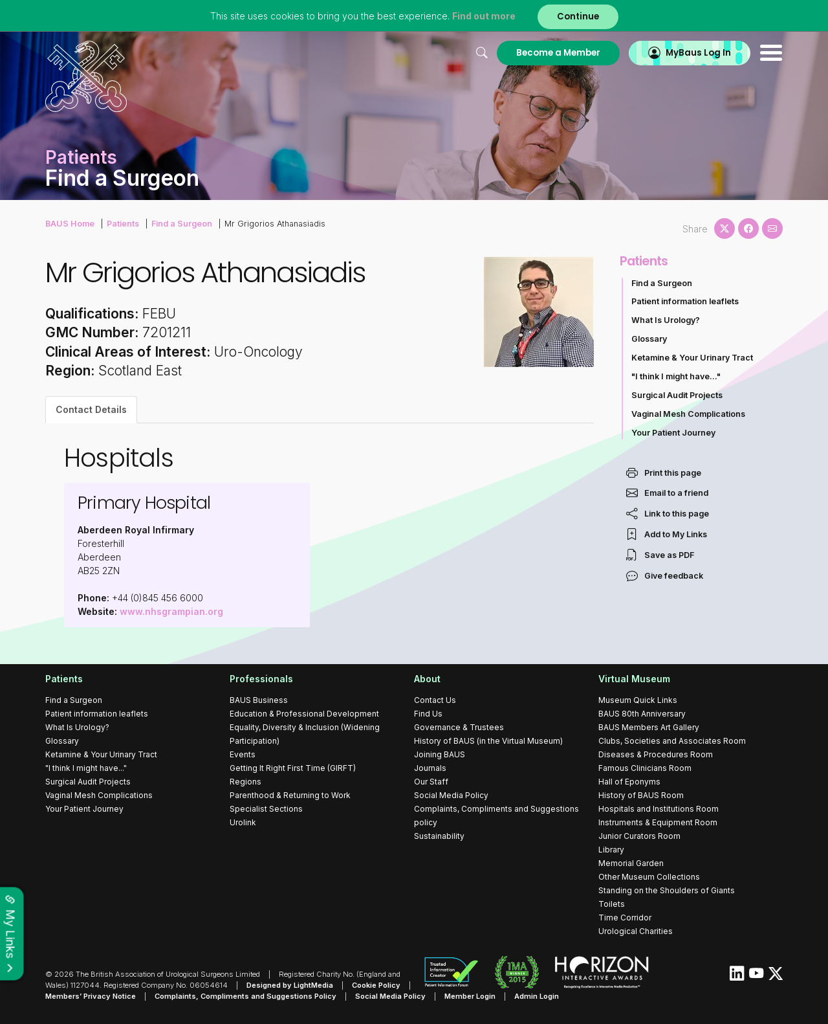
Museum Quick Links (637, 700)
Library (611, 849)
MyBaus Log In (698, 53)
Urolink (243, 822)
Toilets (611, 904)
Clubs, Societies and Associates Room (672, 741)
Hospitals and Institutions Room (658, 809)
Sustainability (439, 836)
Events (243, 754)
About (427, 678)
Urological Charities (635, 931)
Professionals (261, 678)
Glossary (649, 339)
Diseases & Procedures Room (655, 754)
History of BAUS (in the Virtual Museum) (488, 741)
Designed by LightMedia (289, 985)
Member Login (470, 996)
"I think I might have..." (676, 376)
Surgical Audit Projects (677, 395)
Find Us (428, 713)
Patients (123, 223)
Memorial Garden (631, 863)
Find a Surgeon (181, 223)
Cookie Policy (376, 985)
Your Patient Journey (673, 433)
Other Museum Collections (649, 877)
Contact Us (435, 700)
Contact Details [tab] (91, 409)
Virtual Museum (634, 678)
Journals (430, 768)
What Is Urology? (665, 320)
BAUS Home (69, 223)
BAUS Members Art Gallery (648, 727)
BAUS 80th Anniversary (642, 713)
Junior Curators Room (639, 836)
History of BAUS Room (641, 795)
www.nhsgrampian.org (171, 611)
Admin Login (536, 996)
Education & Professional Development (304, 713)
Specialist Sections (266, 809)
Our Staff (431, 781)
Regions (245, 781)
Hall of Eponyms (629, 781)
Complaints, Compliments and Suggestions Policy (245, 996)
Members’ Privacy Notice (90, 996)
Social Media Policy (451, 795)
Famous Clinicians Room (645, 768)
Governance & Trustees (459, 727)
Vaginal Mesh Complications (688, 414)
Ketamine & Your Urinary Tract (692, 357)
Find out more (484, 15)
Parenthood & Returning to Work (290, 795)
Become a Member (558, 53)
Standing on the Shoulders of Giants (666, 890)
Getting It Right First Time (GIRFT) (293, 768)
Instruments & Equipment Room (657, 822)
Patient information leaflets (685, 301)
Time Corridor (624, 917)
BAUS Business (259, 700)
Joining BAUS (439, 754)
